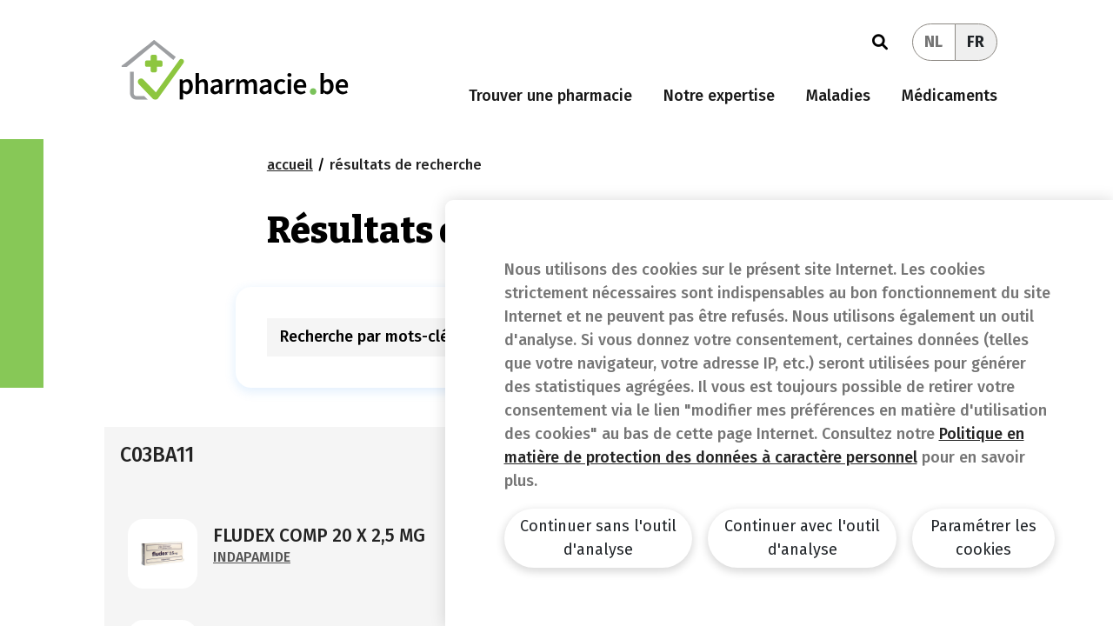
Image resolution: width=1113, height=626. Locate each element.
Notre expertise (719, 95)
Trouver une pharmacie (550, 95)
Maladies (838, 95)
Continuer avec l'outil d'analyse (802, 537)
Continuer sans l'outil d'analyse (598, 537)
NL (933, 41)
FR (975, 41)
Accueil (290, 164)
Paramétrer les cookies (983, 537)
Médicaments (949, 95)
